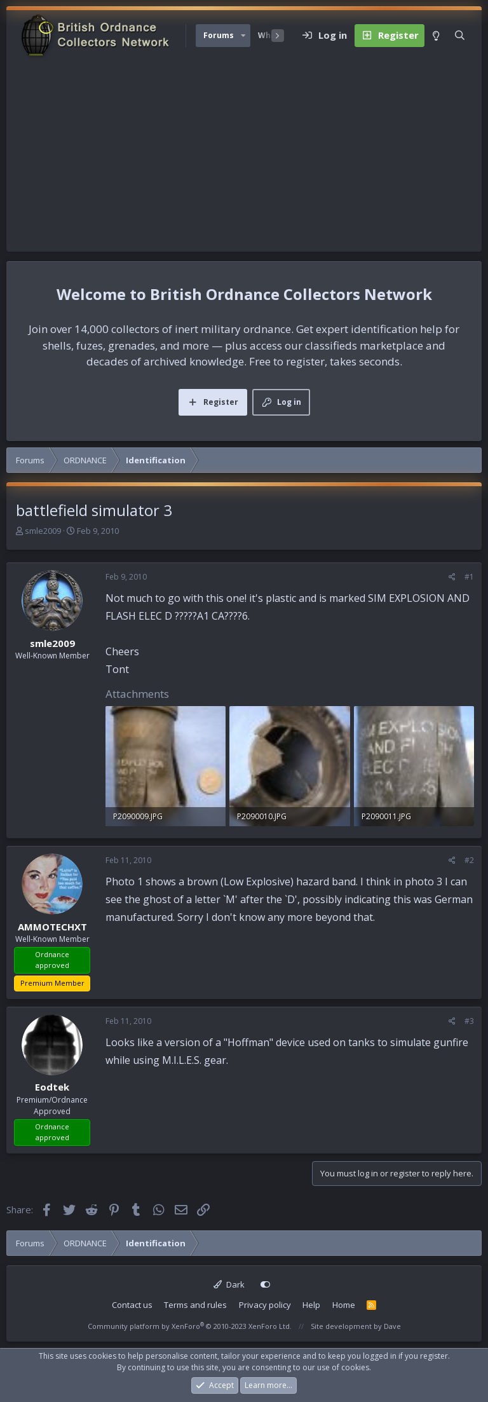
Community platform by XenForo (190, 1326)
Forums (218, 35)
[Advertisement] (244, 156)
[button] (243, 35)
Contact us (132, 1304)
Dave (392, 1326)
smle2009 (43, 530)
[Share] (452, 577)
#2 (469, 860)
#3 (469, 1021)
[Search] (459, 35)
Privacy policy (265, 1304)
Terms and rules (195, 1304)
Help (311, 1304)
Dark (229, 1284)
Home (343, 1304)
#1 (469, 576)
